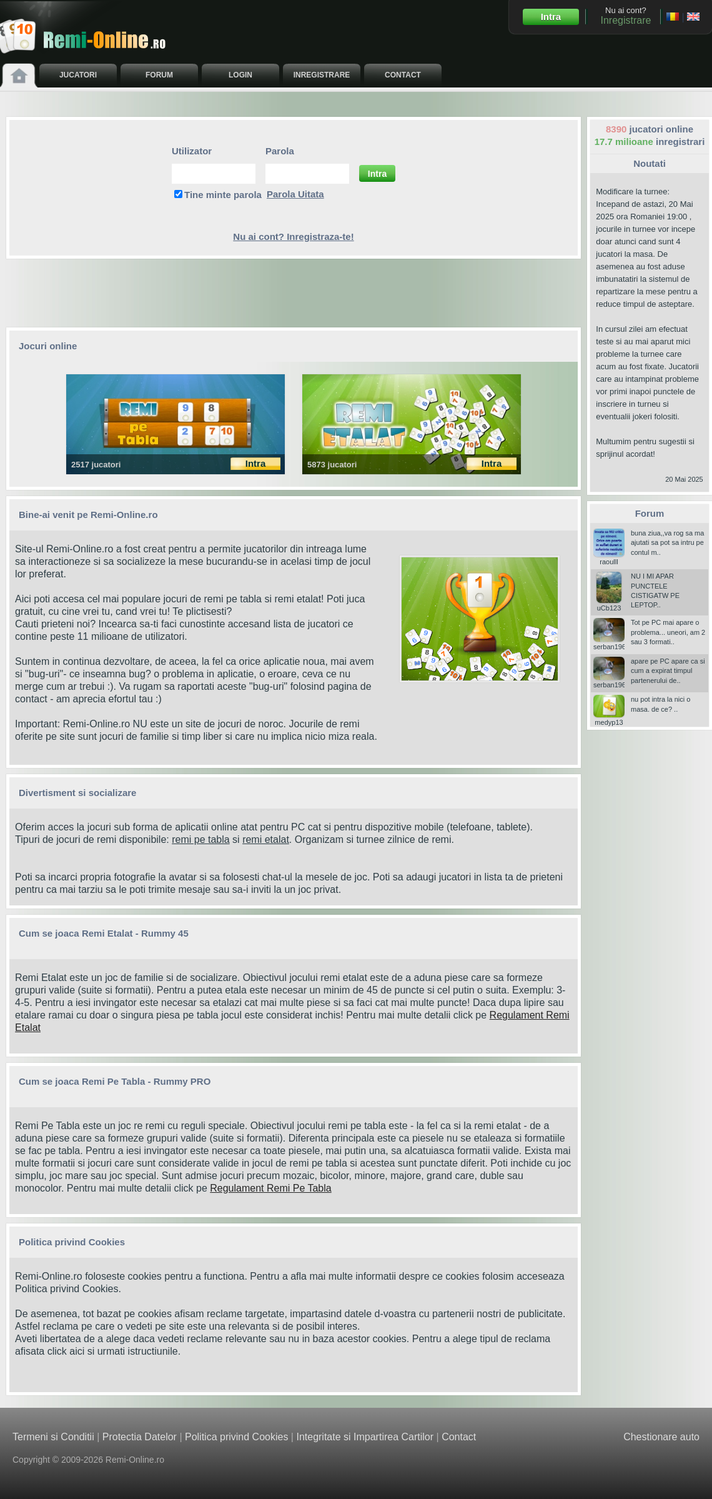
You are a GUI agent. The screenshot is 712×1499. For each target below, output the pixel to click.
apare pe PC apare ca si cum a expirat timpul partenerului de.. (668, 670)
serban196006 (615, 642)
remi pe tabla (201, 839)
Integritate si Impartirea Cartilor (364, 1437)
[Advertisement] (293, 293)
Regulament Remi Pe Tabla (270, 1188)
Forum (650, 513)
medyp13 (609, 718)
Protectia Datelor (139, 1437)
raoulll (609, 557)
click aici (66, 1351)
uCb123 (608, 604)
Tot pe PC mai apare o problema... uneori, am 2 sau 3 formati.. (668, 632)
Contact (459, 1437)
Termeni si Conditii (53, 1437)
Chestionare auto (661, 1437)
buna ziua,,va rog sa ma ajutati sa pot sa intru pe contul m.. (667, 542)
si (236, 839)
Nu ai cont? (625, 16)
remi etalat (265, 839)
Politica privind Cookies (66, 1288)
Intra (551, 16)
